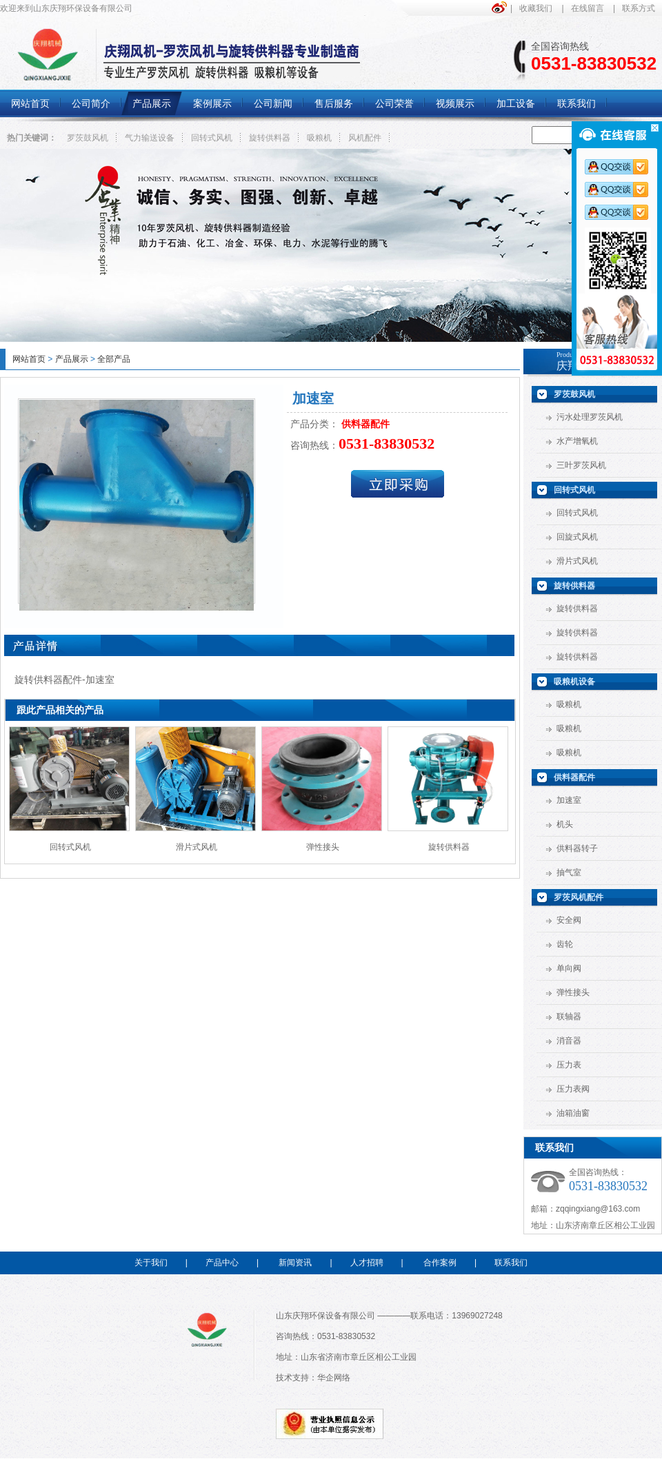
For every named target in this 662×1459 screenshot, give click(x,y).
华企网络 (333, 1378)
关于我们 (151, 1262)
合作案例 (440, 1262)
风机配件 (364, 138)
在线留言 (587, 8)
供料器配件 (574, 777)
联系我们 (511, 1262)
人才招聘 (366, 1262)
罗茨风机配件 (578, 897)
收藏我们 (535, 8)
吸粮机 (319, 138)
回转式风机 (211, 138)
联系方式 (638, 8)
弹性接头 (322, 847)
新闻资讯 (295, 1262)
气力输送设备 (149, 138)
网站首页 (29, 359)
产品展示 (71, 359)
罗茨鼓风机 (87, 138)
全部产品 (113, 359)
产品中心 (222, 1262)
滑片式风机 (196, 847)
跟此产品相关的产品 (60, 709)
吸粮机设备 (574, 681)
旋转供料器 (269, 138)
